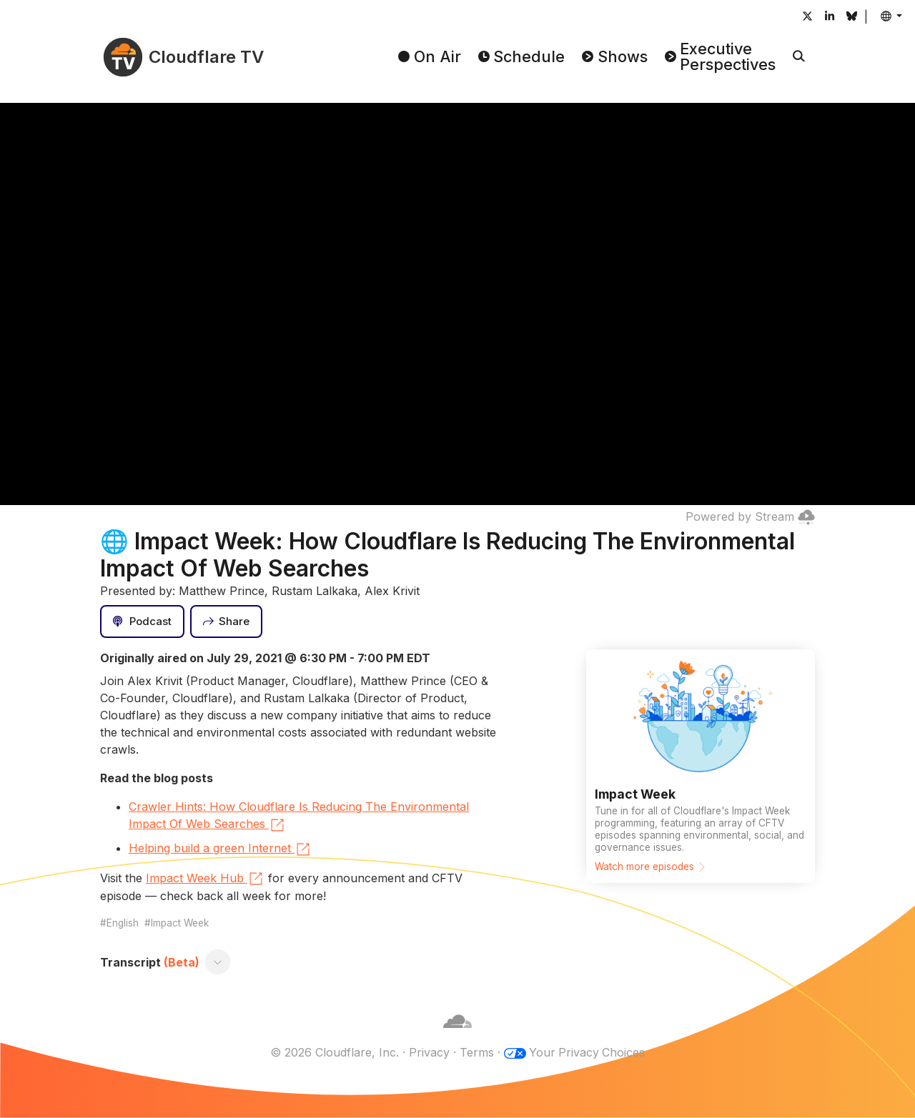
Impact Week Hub (205, 878)
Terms (476, 1052)
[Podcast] (142, 621)
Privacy (428, 1052)
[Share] (226, 621)
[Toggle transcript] (218, 962)
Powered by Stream (750, 516)
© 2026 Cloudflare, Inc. (333, 1052)
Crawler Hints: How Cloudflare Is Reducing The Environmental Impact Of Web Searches (299, 816)
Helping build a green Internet (220, 849)
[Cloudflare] (457, 1035)
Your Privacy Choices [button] (587, 1052)
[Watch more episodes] (700, 765)
